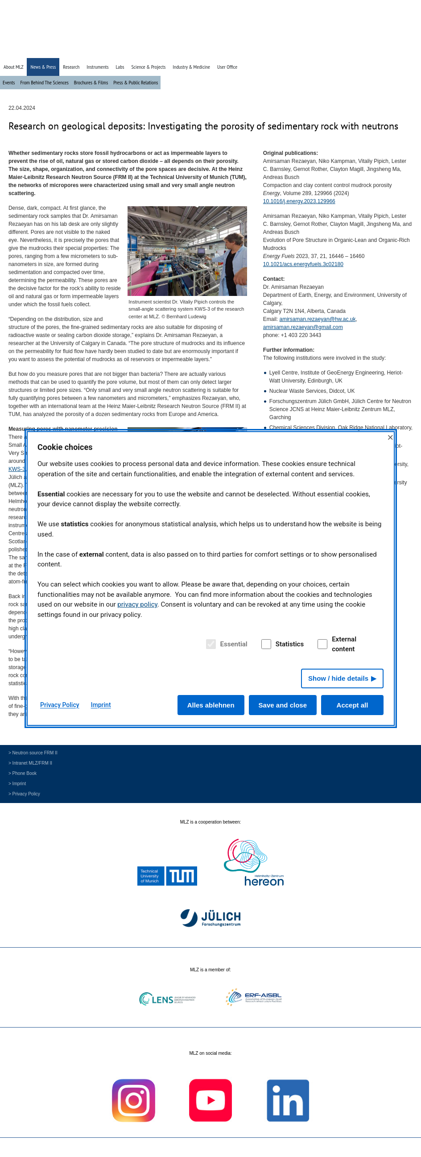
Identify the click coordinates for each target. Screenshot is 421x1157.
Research (71, 66)
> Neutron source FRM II (33, 752)
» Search (372, 50)
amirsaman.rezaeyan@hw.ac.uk (318, 319)
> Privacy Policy (24, 793)
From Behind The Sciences (44, 82)
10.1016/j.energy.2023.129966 (299, 201)
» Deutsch (395, 50)
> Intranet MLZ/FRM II (30, 763)
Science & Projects (148, 66)
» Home (351, 50)
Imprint (101, 704)
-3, (17, 469)
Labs (120, 66)
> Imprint (17, 783)
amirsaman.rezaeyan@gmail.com (303, 327)
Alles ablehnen (211, 705)
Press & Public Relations (135, 82)
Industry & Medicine (191, 66)
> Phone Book (22, 773)
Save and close (283, 705)
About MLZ (13, 66)
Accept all (352, 705)
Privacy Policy (59, 704)
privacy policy (137, 604)
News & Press (43, 66)
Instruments (97, 66)
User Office (227, 66)
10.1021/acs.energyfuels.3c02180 (303, 264)
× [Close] (390, 437)
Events (9, 82)
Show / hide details (338, 678)
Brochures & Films (91, 82)
